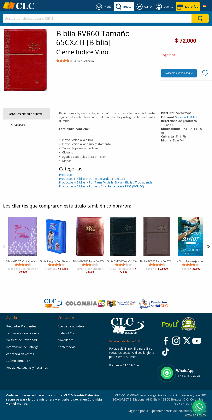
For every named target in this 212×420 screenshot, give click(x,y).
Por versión (96, 186)
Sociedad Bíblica (186, 117)
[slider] (64, 60)
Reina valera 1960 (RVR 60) (125, 186)
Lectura (120, 179)
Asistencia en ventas (20, 354)
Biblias (81, 179)
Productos (66, 175)
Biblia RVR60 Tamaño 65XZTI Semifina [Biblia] (123, 261)
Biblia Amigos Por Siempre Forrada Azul (56, 261)
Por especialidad (100, 179)
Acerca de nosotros (71, 326)
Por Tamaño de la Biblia (105, 182)
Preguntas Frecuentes (21, 326)
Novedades (65, 340)
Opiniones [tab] (16, 125)
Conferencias (66, 347)
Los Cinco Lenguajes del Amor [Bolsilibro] (190, 261)
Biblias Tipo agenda (138, 182)
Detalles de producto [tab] (25, 113)
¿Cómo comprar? (18, 361)
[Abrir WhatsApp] (199, 407)
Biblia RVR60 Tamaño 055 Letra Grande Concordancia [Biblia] (90, 261)
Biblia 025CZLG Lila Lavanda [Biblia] (23, 261)
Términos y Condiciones (22, 333)
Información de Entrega (22, 347)
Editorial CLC (66, 333)
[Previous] (4, 246)
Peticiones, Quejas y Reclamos (27, 367)
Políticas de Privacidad (21, 340)
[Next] (208, 246)
